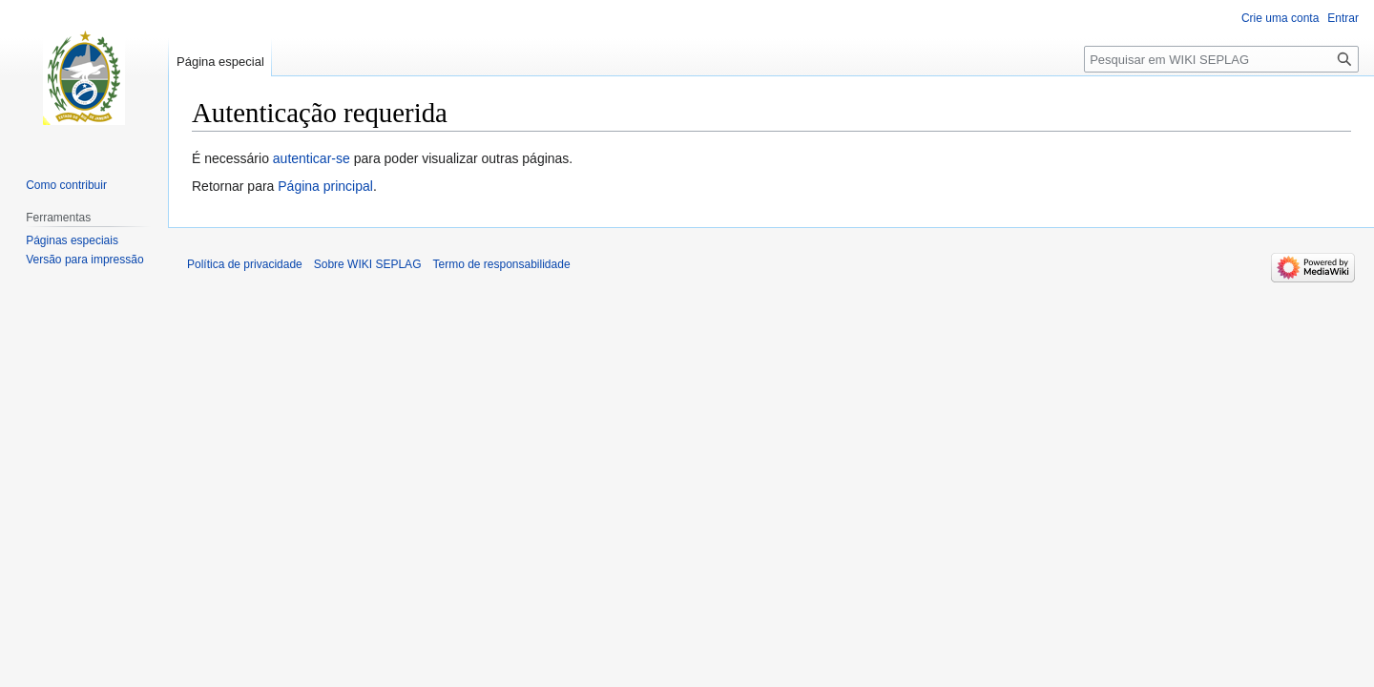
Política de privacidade (244, 264)
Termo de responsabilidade (501, 264)
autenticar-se (311, 158)
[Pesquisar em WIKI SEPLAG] (1221, 59)
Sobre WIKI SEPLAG (368, 264)
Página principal (325, 186)
